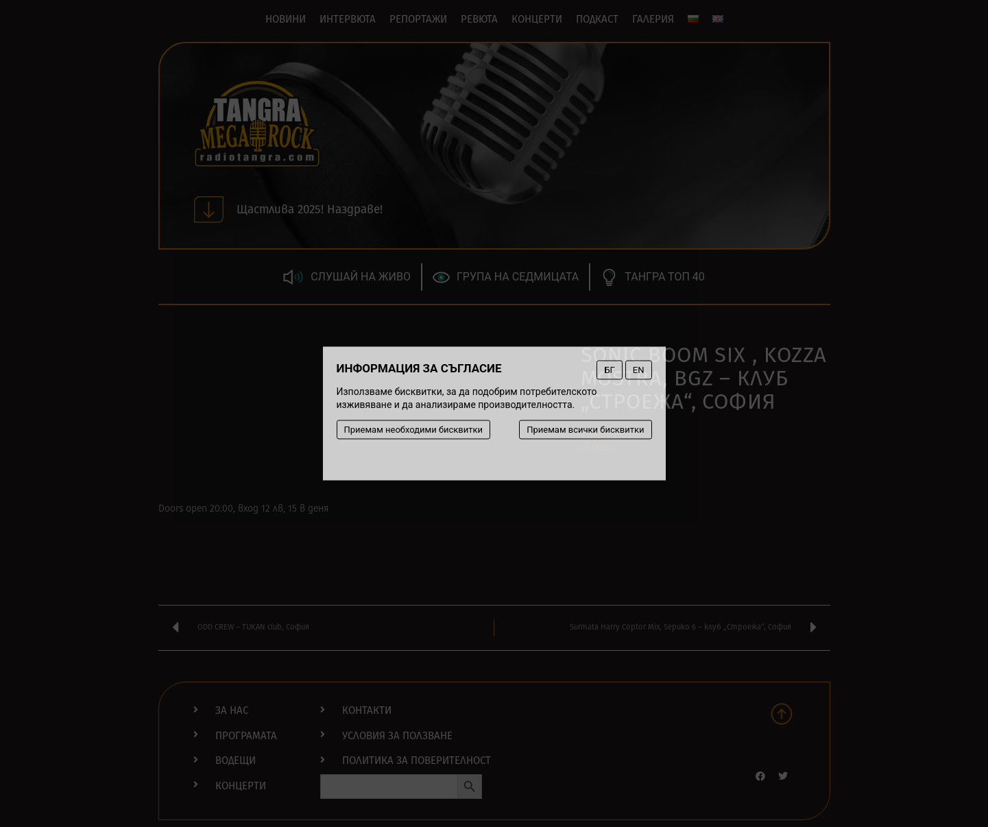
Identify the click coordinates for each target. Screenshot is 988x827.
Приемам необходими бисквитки (413, 429)
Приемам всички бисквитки (585, 429)
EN (638, 370)
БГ (609, 370)
